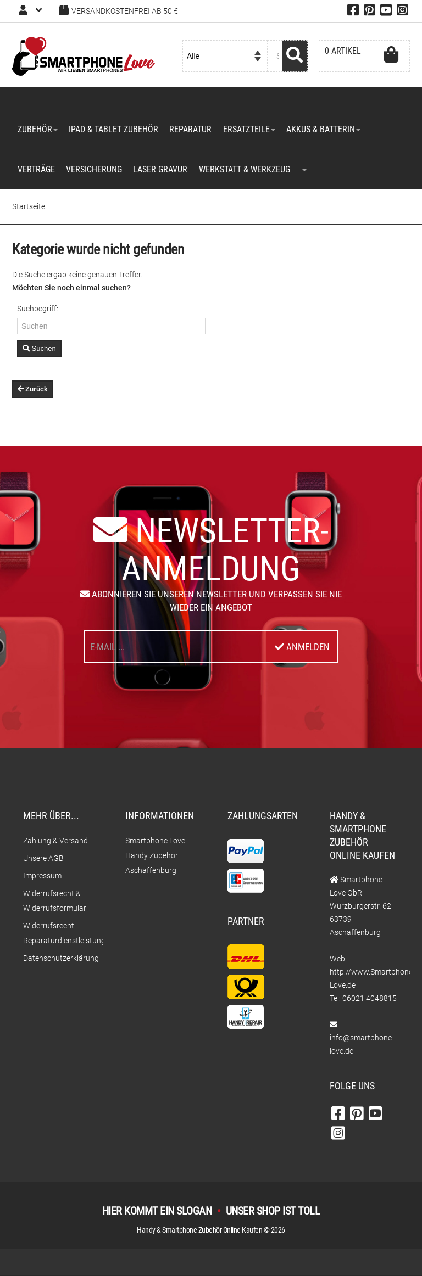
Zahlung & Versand (55, 841)
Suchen (39, 349)
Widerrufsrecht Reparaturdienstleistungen (57, 933)
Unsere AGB (43, 858)
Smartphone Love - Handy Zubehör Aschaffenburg (157, 856)
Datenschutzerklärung (57, 958)
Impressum (42, 876)
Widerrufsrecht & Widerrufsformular (54, 901)
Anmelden (302, 647)
